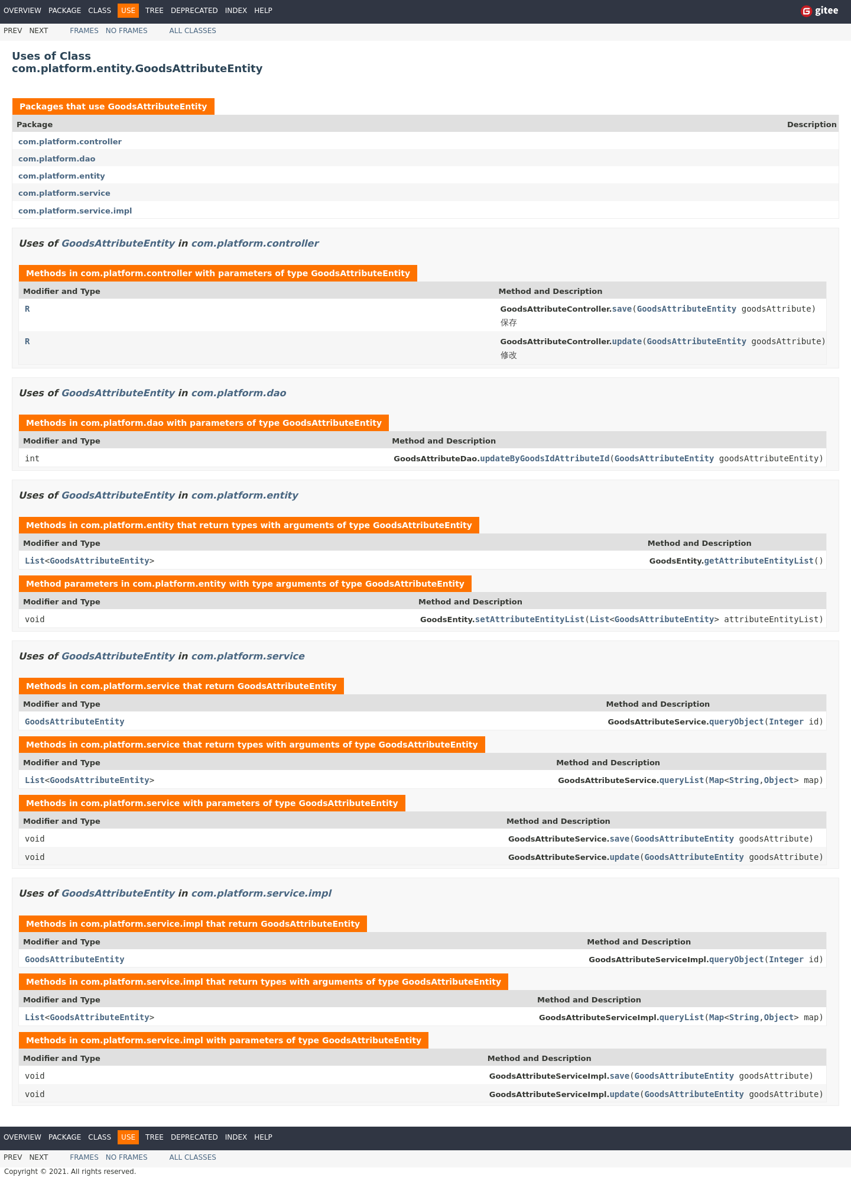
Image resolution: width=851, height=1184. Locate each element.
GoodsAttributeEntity (157, 106)
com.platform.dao (56, 158)
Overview (22, 11)
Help (263, 11)
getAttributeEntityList (759, 560)
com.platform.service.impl (75, 210)
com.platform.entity (61, 176)
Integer (786, 721)
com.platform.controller (70, 141)
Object (779, 780)
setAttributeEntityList (529, 619)
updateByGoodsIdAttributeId (544, 458)
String (744, 780)
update (627, 341)
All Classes (193, 31)
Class (99, 11)
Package (64, 11)
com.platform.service (64, 193)
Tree (154, 11)
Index (236, 11)
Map (716, 780)
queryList (682, 780)
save (622, 308)
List (35, 560)
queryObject (736, 721)
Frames (84, 31)
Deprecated (194, 11)
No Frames (127, 31)
